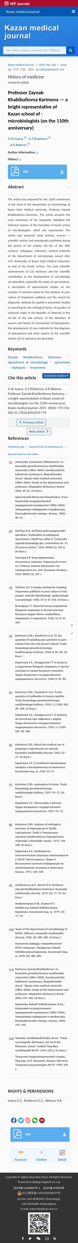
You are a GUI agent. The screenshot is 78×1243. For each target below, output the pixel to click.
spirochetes (62, 362)
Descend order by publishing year (46, 446)
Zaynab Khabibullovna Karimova (34, 357)
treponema (37, 367)
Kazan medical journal (23, 11)
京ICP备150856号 (53, 1188)
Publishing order (16, 446)
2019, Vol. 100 (47, 65)
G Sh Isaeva (16, 139)
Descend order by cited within (23, 454)
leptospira (19, 367)
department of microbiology (28, 362)
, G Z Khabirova (37, 139)
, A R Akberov (17, 145)
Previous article (31, 422)
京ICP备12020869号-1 (27, 1188)
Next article (39, 431)
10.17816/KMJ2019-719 (50, 69)
